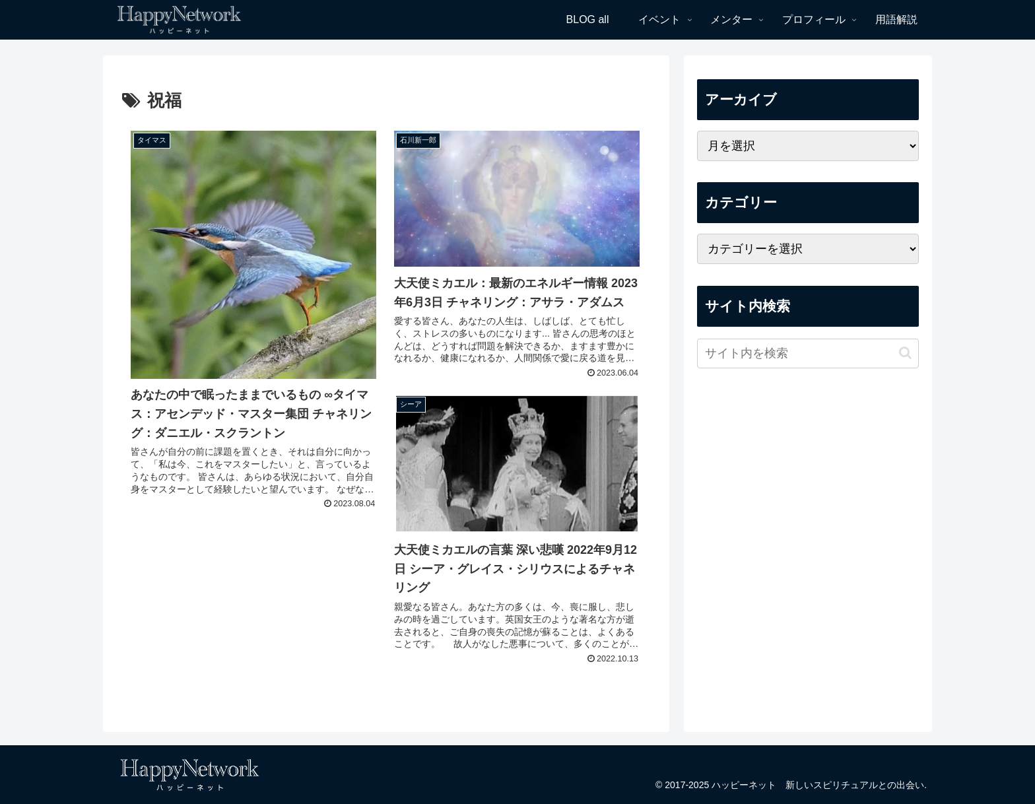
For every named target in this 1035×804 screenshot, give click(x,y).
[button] (905, 352)
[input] (808, 353)
